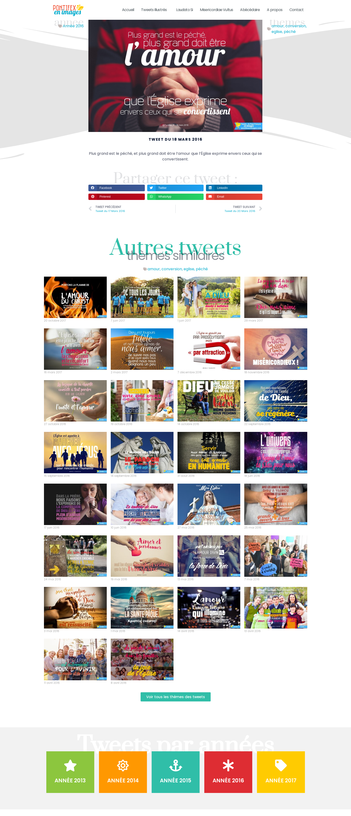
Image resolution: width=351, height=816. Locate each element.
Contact (296, 9)
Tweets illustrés (155, 9)
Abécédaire (250, 9)
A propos (274, 9)
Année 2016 (73, 32)
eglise (277, 37)
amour (278, 32)
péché (290, 37)
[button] (116, 194)
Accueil (128, 9)
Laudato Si (184, 9)
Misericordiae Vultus (216, 9)
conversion (295, 32)
